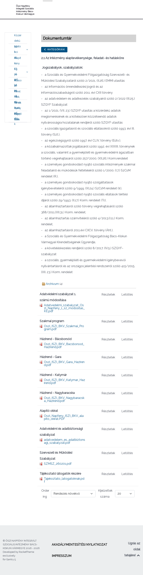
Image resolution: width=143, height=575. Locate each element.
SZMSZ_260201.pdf (58, 463)
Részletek (108, 294)
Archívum (52, 284)
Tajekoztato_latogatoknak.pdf (64, 480)
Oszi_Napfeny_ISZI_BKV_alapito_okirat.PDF (64, 417)
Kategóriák (54, 49)
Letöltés (127, 294)
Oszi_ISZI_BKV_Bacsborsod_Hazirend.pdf (64, 345)
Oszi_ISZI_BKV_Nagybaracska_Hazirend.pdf (64, 399)
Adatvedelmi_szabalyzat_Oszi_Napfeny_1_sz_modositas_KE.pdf (64, 308)
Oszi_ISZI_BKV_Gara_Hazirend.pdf (64, 363)
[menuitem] (18, 38)
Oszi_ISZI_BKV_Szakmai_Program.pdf (64, 327)
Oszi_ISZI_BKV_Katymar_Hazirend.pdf (64, 381)
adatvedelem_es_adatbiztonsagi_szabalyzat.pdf (64, 441)
